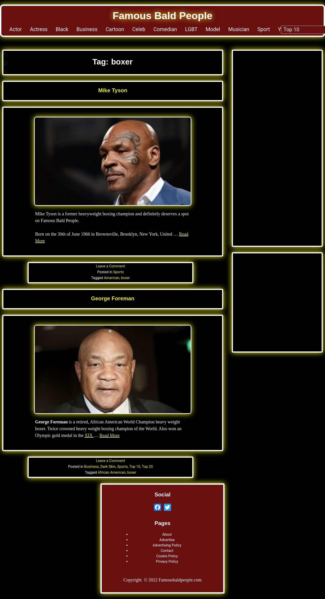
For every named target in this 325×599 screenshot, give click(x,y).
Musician (238, 29)
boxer (125, 278)
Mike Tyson (112, 90)
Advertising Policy (167, 545)
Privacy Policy (167, 561)
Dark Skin (108, 466)
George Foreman (113, 298)
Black (62, 29)
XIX (89, 435)
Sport (263, 29)
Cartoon (115, 29)
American (111, 278)
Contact (167, 551)
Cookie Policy (167, 556)
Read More (110, 435)
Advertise (166, 540)
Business (87, 29)
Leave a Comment (110, 266)
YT (281, 29)
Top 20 (147, 466)
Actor (15, 29)
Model (213, 29)
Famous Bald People (163, 15)
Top (311, 29)
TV (295, 29)
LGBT (191, 29)
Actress (39, 29)
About (167, 534)
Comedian (165, 29)
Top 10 (134, 466)
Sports (118, 272)
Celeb (138, 29)
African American (111, 472)
